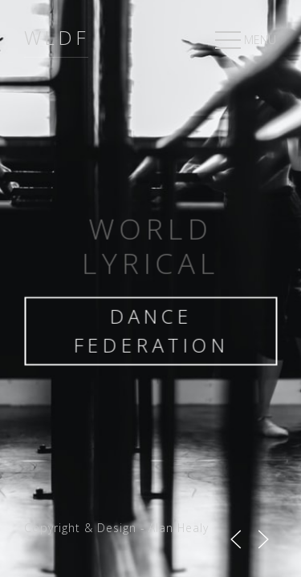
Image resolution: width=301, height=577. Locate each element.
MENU (244, 41)
